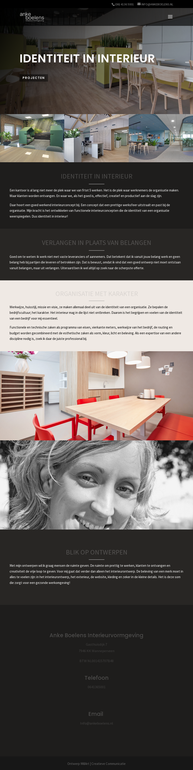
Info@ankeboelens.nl (96, 723)
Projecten (34, 78)
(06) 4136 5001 (124, 4)
